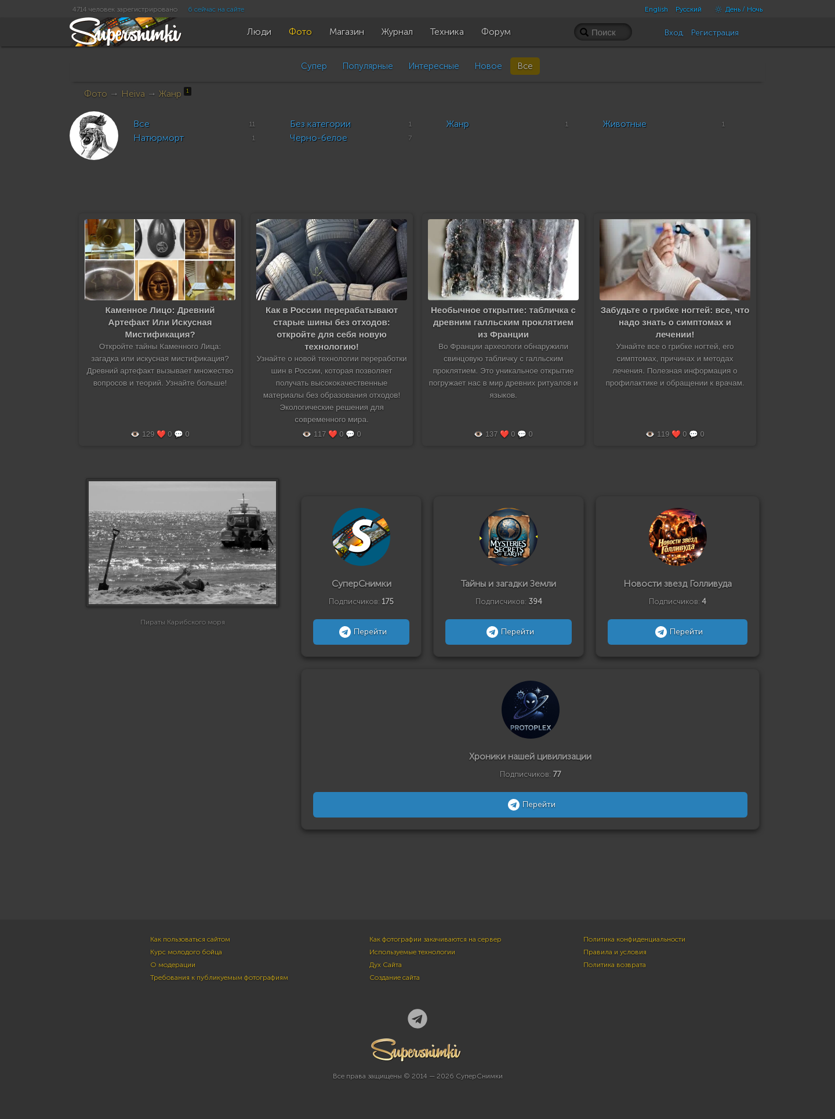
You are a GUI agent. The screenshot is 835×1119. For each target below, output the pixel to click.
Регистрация (715, 33)
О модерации (172, 965)
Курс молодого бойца (186, 952)
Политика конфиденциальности (634, 939)
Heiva (133, 93)
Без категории (320, 123)
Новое (488, 66)
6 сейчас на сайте (216, 9)
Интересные (433, 66)
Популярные (367, 66)
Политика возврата (614, 965)
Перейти (361, 632)
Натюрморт (158, 137)
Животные (625, 123)
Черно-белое (318, 137)
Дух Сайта (385, 965)
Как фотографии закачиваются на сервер (435, 939)
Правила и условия (615, 952)
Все (525, 66)
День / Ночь (736, 9)
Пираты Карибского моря (182, 635)
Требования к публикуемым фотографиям (219, 977)
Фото (95, 93)
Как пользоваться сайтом (190, 939)
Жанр (175, 93)
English (656, 9)
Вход (674, 33)
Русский (689, 9)
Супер (314, 66)
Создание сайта (394, 977)
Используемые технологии (412, 952)
